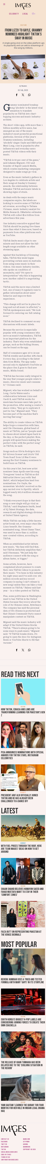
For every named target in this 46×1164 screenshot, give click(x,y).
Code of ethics (6, 1155)
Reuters (24, 86)
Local (25, 14)
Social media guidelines (9, 1152)
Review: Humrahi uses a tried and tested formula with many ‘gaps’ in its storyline (22, 981)
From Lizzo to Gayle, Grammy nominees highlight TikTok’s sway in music (23, 34)
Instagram (4, 1147)
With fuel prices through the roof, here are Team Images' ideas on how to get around (21, 849)
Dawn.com (26, 1139)
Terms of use (5, 1157)
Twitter (4, 1144)
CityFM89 (26, 1142)
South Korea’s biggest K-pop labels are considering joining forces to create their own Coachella (23, 1022)
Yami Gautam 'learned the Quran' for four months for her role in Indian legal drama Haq (23, 1108)
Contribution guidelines (9, 1160)
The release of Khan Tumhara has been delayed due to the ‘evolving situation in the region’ (22, 1065)
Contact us (5, 1139)
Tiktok (3, 1149)
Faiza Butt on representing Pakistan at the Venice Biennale (21, 933)
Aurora (25, 1144)
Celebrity (14, 14)
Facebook (4, 1142)
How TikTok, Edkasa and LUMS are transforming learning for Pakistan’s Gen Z (23, 712)
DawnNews (26, 1147)
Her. (34, 14)
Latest (9, 811)
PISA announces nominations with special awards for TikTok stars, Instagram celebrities (22, 755)
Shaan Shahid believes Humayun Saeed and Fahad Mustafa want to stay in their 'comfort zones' (22, 892)
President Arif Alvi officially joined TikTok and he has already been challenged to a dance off (19, 798)
